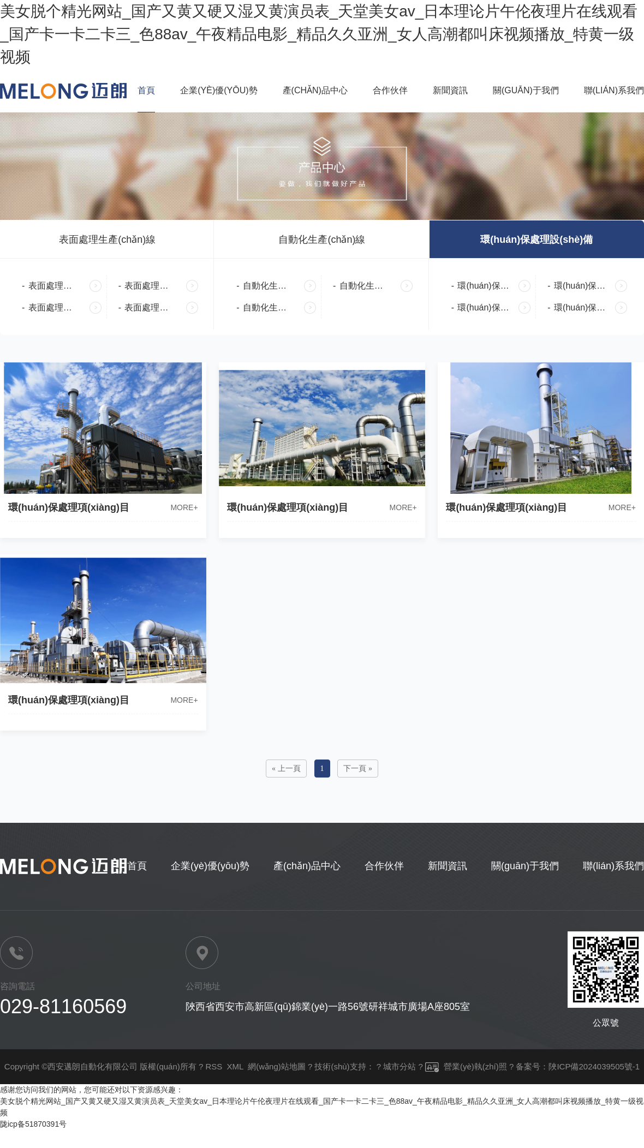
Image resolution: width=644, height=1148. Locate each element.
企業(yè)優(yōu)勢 (218, 90)
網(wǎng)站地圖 (277, 1066)
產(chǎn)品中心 (315, 90)
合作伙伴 (390, 90)
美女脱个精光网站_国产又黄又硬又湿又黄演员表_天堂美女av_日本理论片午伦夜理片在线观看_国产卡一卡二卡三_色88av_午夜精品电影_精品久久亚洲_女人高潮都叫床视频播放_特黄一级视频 (318, 34)
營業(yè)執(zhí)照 (466, 1066)
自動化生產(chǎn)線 (321, 239)
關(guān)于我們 (526, 90)
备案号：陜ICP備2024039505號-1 (578, 1066)
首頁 (146, 90)
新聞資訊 (450, 90)
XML (235, 1066)
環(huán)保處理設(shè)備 (536, 239)
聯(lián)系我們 (614, 90)
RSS (213, 1066)
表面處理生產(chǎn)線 (107, 239)
